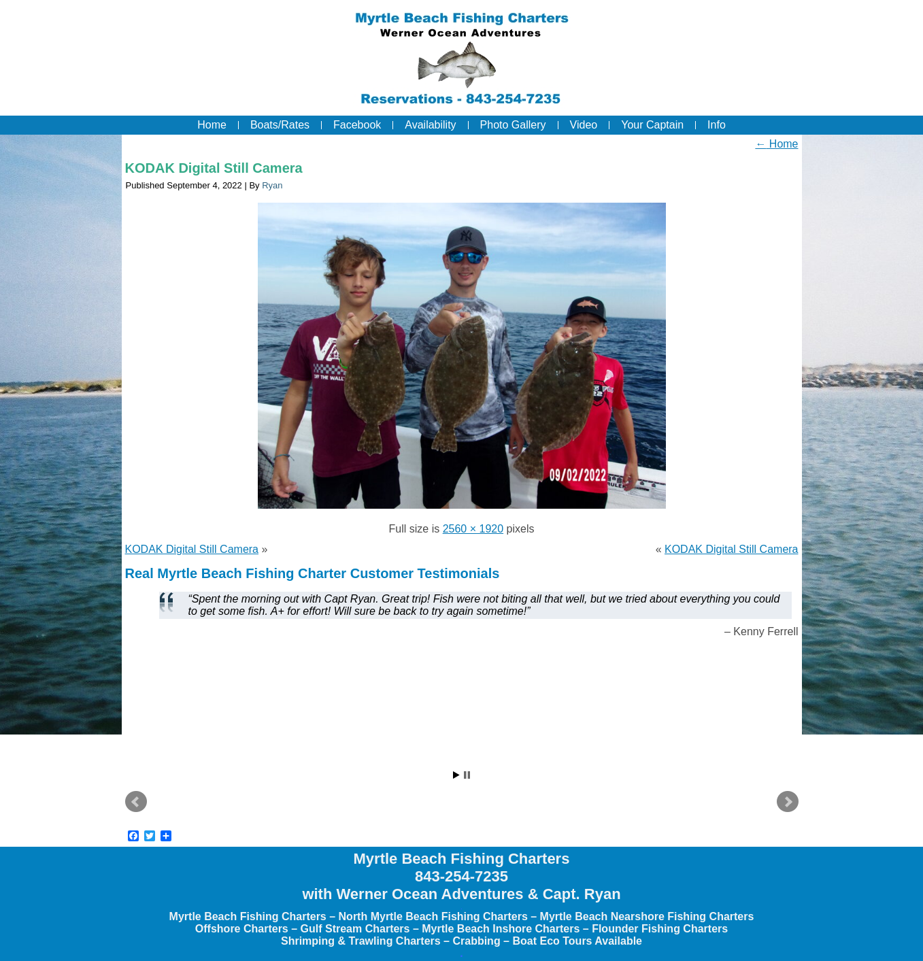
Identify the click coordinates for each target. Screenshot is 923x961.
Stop (467, 775)
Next (788, 802)
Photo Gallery (513, 125)
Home (211, 125)
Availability (430, 125)
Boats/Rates (279, 125)
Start (456, 775)
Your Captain (652, 125)
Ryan (272, 185)
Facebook (357, 125)
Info (716, 125)
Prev (136, 802)
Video (584, 125)
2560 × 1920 (473, 529)
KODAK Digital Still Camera (214, 168)
